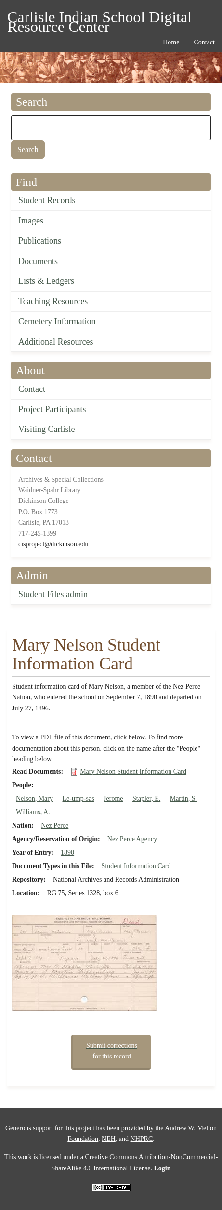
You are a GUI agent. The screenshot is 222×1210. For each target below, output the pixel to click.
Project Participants (52, 409)
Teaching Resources (53, 301)
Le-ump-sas (78, 798)
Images (30, 220)
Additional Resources (55, 342)
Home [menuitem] (171, 42)
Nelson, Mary (34, 798)
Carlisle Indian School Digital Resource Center (99, 18)
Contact (31, 389)
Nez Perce (54, 825)
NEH (109, 1138)
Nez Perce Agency (132, 839)
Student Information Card (136, 866)
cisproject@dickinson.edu (53, 544)
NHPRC (142, 1138)
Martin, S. (183, 798)
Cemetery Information (56, 321)
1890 (67, 852)
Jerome (113, 798)
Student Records (47, 200)
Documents (38, 261)
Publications (39, 241)
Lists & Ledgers (46, 281)
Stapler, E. (146, 798)
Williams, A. (33, 812)
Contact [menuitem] (204, 42)
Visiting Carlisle (46, 429)
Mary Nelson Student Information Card (133, 771)
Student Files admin (53, 594)
